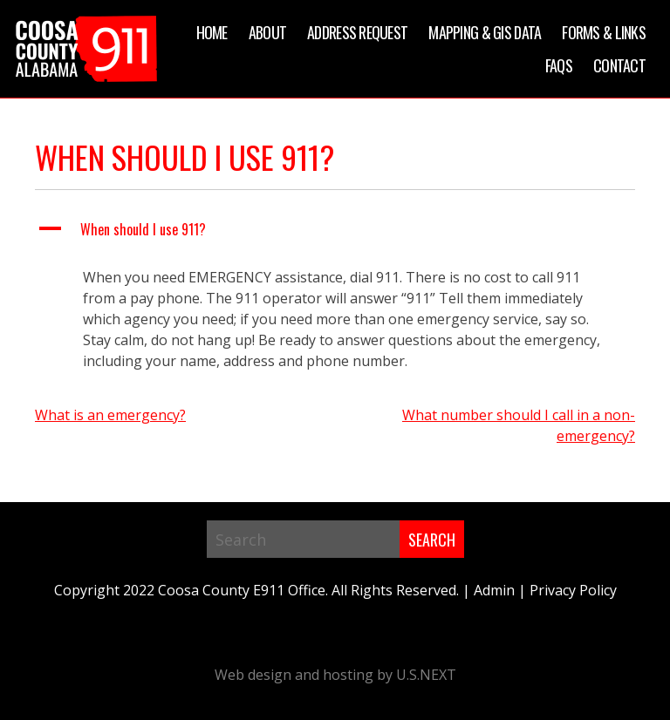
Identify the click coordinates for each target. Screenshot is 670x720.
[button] (335, 229)
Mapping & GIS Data (484, 32)
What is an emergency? (110, 415)
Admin (494, 590)
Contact (619, 65)
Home (212, 32)
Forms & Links (604, 32)
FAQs (558, 65)
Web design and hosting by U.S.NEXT (335, 674)
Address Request (357, 32)
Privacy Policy (573, 590)
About (267, 32)
